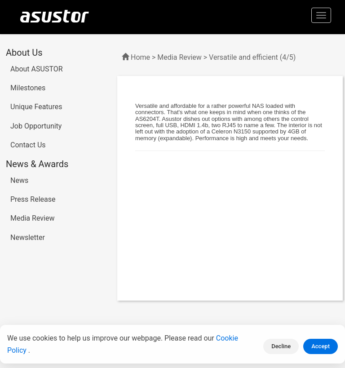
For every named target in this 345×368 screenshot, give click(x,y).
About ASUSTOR (36, 69)
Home (140, 57)
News (19, 180)
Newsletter (27, 237)
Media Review (32, 218)
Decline (281, 346)
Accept (320, 346)
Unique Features (36, 106)
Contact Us (28, 145)
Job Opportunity (36, 126)
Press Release (33, 199)
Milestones (27, 88)
